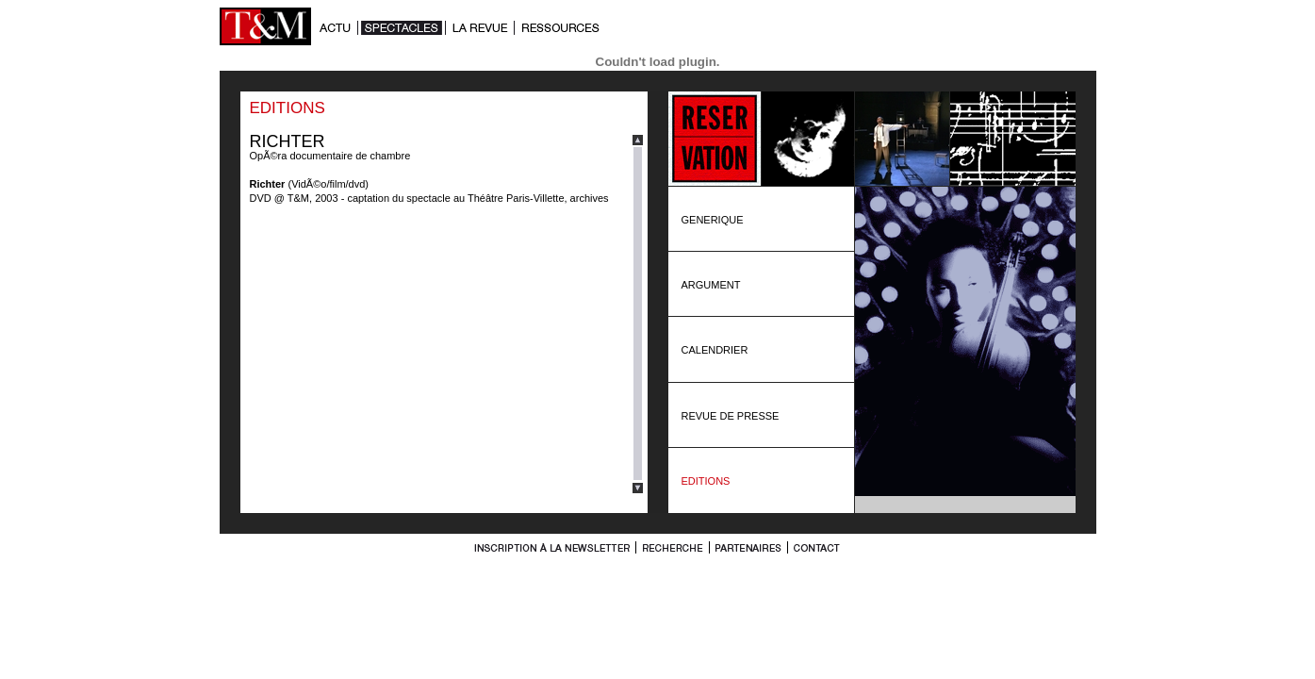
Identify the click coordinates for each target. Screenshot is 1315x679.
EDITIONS (706, 481)
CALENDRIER (715, 350)
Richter (268, 184)
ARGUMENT (711, 284)
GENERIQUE (713, 219)
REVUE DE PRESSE (731, 416)
